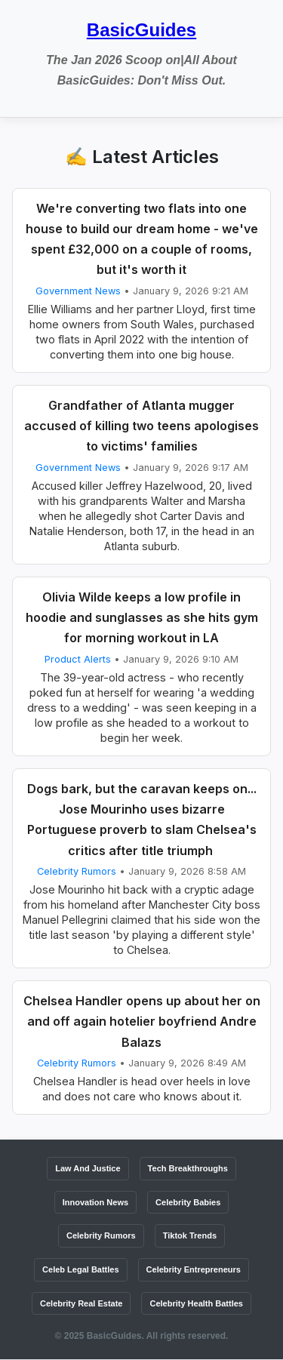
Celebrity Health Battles (195, 1303)
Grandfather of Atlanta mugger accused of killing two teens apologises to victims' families (141, 426)
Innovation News (95, 1202)
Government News (78, 291)
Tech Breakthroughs (188, 1168)
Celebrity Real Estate (81, 1303)
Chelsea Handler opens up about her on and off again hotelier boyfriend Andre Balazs (141, 1021)
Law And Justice (87, 1168)
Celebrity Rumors (76, 871)
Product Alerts (78, 659)
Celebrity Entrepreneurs (193, 1269)
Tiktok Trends (190, 1235)
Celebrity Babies (187, 1202)
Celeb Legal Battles (80, 1269)
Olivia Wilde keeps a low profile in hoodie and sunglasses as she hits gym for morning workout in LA (142, 617)
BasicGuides (141, 30)
